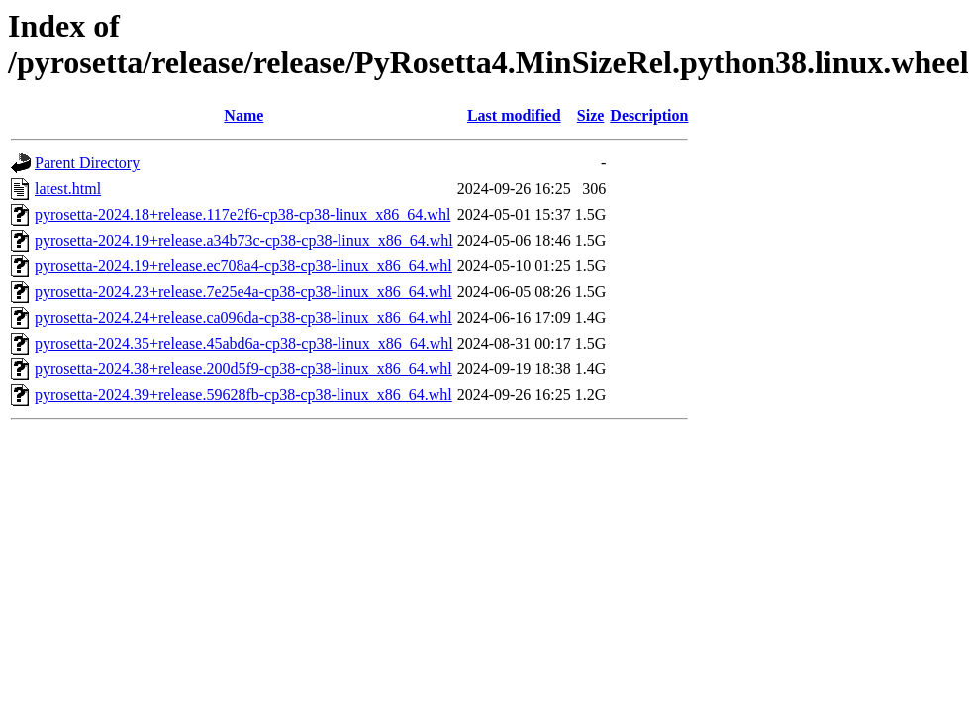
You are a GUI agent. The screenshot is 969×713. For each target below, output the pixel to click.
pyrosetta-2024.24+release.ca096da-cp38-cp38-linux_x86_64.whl (243, 317)
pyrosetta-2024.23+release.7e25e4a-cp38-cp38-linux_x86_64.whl (243, 291)
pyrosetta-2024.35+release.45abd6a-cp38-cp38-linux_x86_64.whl (244, 343)
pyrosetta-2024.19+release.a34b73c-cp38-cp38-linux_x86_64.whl (244, 240)
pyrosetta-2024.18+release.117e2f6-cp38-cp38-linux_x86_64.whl (242, 214)
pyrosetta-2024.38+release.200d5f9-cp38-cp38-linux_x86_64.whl (243, 368)
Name (243, 115)
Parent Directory (87, 162)
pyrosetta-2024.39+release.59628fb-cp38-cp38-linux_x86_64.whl (243, 394)
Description (649, 115)
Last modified (514, 115)
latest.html (68, 188)
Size (591, 115)
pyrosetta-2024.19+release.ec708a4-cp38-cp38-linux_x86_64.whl (243, 265)
